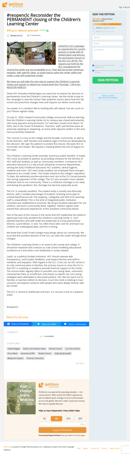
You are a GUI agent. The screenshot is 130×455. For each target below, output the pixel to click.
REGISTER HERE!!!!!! (16, 87)
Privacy (104, 448)
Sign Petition (108, 80)
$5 (56, 418)
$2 (44, 418)
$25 (80, 418)
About (85, 448)
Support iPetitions (62, 430)
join (128, 7)
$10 (68, 418)
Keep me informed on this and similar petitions (106, 71)
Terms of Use (114, 448)
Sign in (121, 7)
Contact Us (95, 448)
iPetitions (12, 4)
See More (80, 363)
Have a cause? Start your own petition (107, 96)
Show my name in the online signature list (103, 66)
